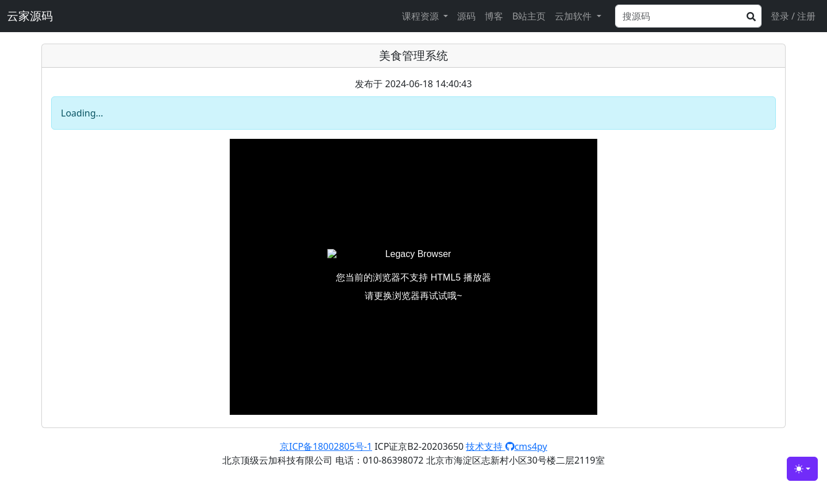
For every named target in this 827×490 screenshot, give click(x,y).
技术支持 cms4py (506, 446)
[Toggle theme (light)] (802, 469)
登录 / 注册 (793, 16)
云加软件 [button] (574, 16)
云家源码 (30, 16)
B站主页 (529, 16)
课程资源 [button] (421, 16)
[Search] (688, 16)
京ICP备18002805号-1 (326, 446)
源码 (466, 16)
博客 (494, 16)
